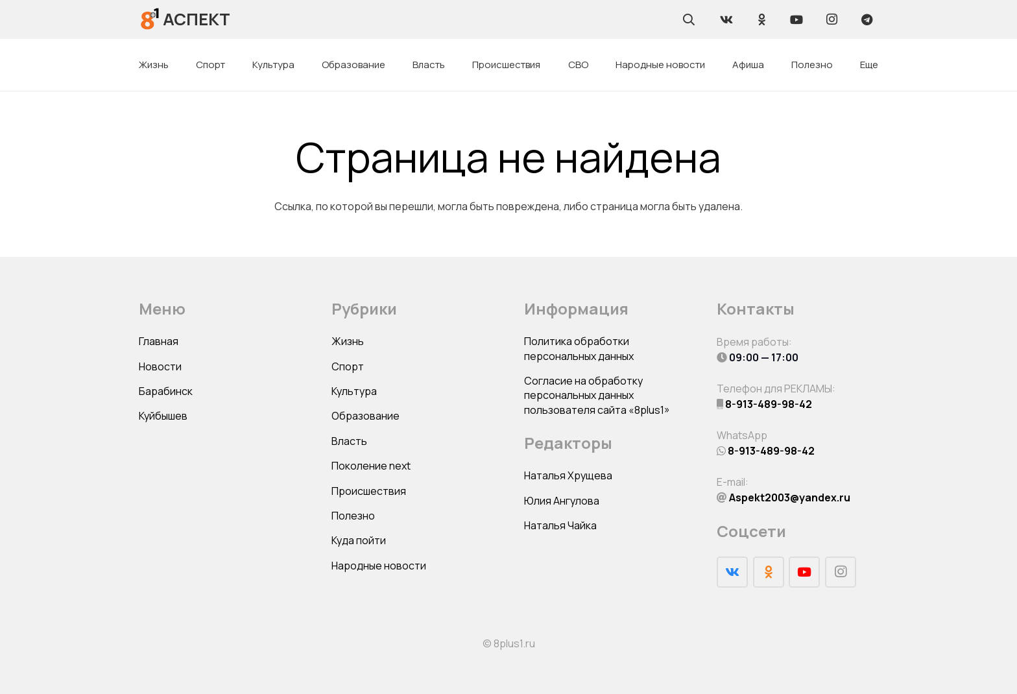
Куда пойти (358, 540)
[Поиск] (688, 19)
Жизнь (347, 341)
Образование (365, 416)
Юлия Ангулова (561, 501)
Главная (158, 341)
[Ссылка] (150, 19)
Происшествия (368, 491)
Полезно (353, 516)
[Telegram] (866, 19)
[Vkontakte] (726, 19)
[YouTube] (796, 19)
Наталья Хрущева (568, 475)
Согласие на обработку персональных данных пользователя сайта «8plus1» (597, 395)
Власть (349, 441)
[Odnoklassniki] (761, 19)
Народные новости (378, 565)
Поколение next (371, 466)
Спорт (347, 366)
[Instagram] (831, 19)
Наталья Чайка (560, 525)
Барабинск (166, 391)
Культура (354, 391)
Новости (160, 366)
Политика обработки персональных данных (579, 348)
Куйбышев (163, 416)
